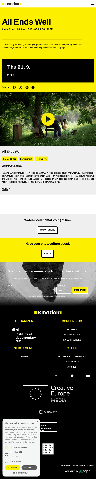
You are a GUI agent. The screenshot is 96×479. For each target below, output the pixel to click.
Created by (77, 471)
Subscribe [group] (80, 290)
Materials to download (72, 356)
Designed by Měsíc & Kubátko (77, 466)
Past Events (72, 362)
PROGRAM (72, 329)
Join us (24, 356)
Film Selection (72, 335)
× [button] (37, 421)
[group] (31, 289)
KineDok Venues (72, 340)
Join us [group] (48, 253)
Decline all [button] (29, 468)
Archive (72, 367)
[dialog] (21, 448)
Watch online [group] (47, 230)
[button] (21, 473)
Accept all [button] (12, 468)
